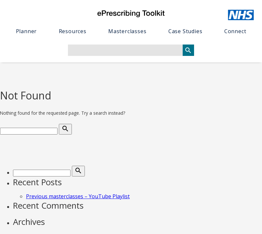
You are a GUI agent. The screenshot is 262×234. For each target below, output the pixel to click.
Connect (235, 31)
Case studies (185, 31)
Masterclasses (127, 31)
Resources (72, 31)
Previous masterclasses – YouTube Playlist (78, 196)
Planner (26, 31)
